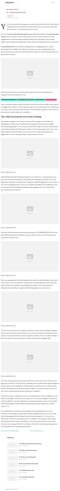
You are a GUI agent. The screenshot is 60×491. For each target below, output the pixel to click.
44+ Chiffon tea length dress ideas (28, 450)
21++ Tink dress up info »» (36, 430)
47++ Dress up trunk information (27, 457)
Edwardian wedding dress (9, 99)
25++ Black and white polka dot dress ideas (30, 443)
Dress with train (40, 99)
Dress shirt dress (51, 99)
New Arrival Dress (12, 9)
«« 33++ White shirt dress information (9, 430)
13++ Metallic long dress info (26, 470)
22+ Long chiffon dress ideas (26, 477)
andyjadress (7, 489)
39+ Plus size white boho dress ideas (28, 463)
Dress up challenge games (25, 99)
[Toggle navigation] (53, 2)
